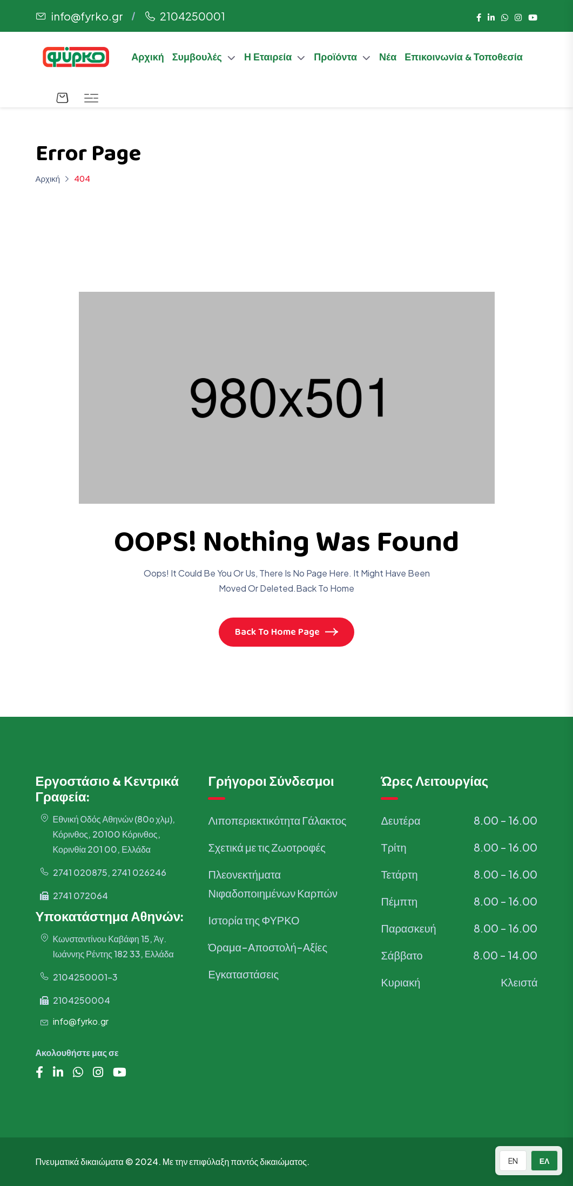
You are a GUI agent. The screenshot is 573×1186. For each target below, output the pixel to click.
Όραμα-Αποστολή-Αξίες (267, 947)
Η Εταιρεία (268, 58)
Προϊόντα (335, 58)
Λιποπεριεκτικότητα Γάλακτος (277, 820)
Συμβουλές (197, 58)
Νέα (387, 58)
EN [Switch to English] (513, 1161)
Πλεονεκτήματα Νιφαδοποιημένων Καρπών (273, 883)
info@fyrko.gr (87, 16)
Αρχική (147, 58)
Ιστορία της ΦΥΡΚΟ (253, 920)
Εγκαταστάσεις (243, 974)
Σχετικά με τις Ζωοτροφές (266, 847)
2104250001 (192, 16)
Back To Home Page (286, 633)
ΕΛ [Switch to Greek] (545, 1161)
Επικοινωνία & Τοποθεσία (464, 58)
